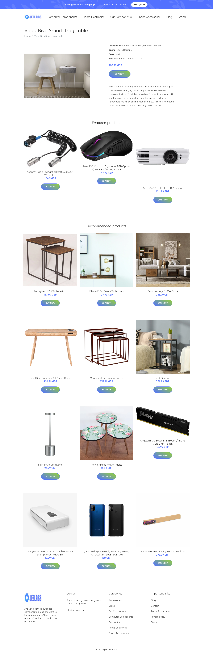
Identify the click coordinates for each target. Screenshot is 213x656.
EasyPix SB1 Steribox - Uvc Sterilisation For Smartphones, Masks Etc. (50, 554)
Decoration (114, 623)
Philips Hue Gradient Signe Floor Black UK (163, 552)
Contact (155, 607)
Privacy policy (158, 618)
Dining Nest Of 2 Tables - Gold (50, 292)
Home (27, 37)
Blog (169, 17)
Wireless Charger (152, 47)
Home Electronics (93, 17)
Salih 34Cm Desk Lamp (50, 466)
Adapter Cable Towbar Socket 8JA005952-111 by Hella (50, 175)
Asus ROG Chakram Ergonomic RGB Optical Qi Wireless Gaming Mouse (106, 169)
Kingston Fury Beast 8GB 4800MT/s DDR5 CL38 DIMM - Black (162, 444)
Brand (182, 17)
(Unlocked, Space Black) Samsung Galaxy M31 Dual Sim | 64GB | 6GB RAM (106, 554)
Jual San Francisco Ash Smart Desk (50, 379)
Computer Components (62, 17)
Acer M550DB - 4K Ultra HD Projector (163, 189)
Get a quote (139, 4)
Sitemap (155, 623)
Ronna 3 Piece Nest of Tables (106, 466)
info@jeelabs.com (76, 611)
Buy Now (119, 75)
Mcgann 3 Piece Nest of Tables (106, 379)
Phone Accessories (149, 17)
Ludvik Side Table (163, 379)
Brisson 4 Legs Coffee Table (163, 292)
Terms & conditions (161, 612)
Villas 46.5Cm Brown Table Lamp (106, 292)
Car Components (121, 17)
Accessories (115, 601)
